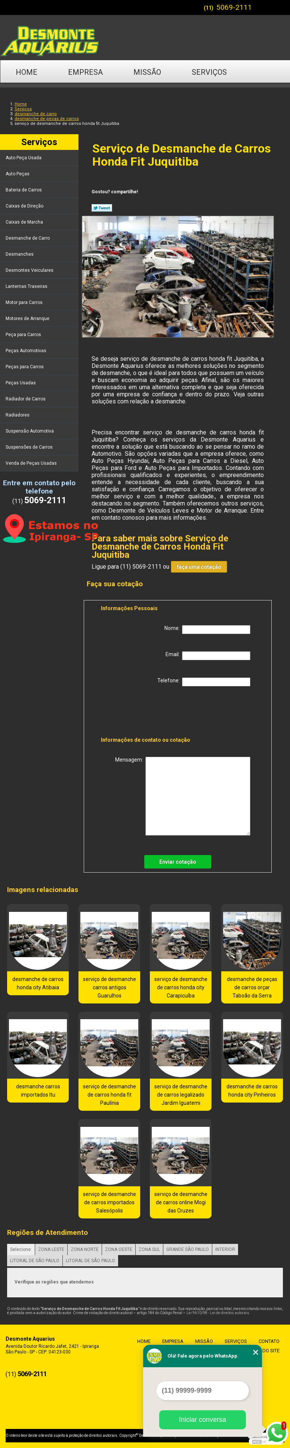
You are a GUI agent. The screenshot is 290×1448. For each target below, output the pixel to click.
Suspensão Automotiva (30, 431)
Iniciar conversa (202, 1419)
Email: (208, 655)
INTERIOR (225, 1249)
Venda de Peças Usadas (32, 463)
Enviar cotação (177, 862)
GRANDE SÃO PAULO (187, 1249)
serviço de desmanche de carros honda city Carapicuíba (180, 987)
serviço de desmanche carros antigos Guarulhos (109, 987)
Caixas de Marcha (25, 222)
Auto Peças (18, 173)
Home (26, 72)
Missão (147, 72)
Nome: (207, 629)
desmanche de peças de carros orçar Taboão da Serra (252, 987)
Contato (32, 96)
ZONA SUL (149, 1249)
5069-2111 (234, 7)
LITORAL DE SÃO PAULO (34, 1260)
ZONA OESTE (118, 1249)
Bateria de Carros (24, 190)
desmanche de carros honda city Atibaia (38, 983)
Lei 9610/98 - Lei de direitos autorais (217, 1313)
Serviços (209, 72)
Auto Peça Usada (24, 157)
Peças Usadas (21, 382)
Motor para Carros (25, 302)
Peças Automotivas (26, 350)
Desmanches (20, 254)
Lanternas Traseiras (27, 286)
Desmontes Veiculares (30, 270)
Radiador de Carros (26, 399)
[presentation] (148, 713)
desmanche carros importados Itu (38, 1090)
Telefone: (203, 681)
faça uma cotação (199, 567)
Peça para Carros (24, 334)
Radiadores (18, 415)
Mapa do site (262, 1350)
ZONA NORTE (85, 1249)
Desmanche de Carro (28, 238)
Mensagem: (182, 796)
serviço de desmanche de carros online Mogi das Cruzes (180, 1202)
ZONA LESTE (51, 1249)
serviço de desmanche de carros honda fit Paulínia (109, 1094)
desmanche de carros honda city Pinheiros (252, 1090)
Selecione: (21, 1249)
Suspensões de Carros (30, 447)
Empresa (85, 72)
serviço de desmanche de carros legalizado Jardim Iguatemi (180, 1094)
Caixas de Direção (25, 206)
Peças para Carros (25, 366)
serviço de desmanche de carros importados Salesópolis (109, 1202)
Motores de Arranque (28, 318)
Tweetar (102, 208)
